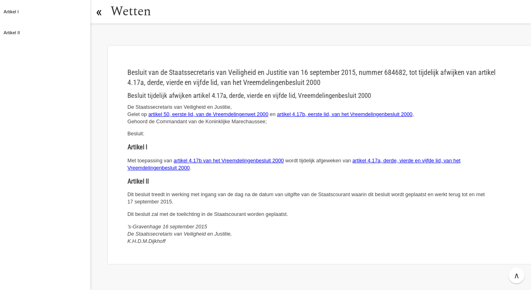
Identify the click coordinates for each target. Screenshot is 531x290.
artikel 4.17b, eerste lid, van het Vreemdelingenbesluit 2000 (344, 114)
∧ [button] (517, 275)
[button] (98, 11)
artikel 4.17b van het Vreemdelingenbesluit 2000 (229, 160)
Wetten (130, 11)
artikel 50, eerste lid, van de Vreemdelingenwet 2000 (208, 114)
